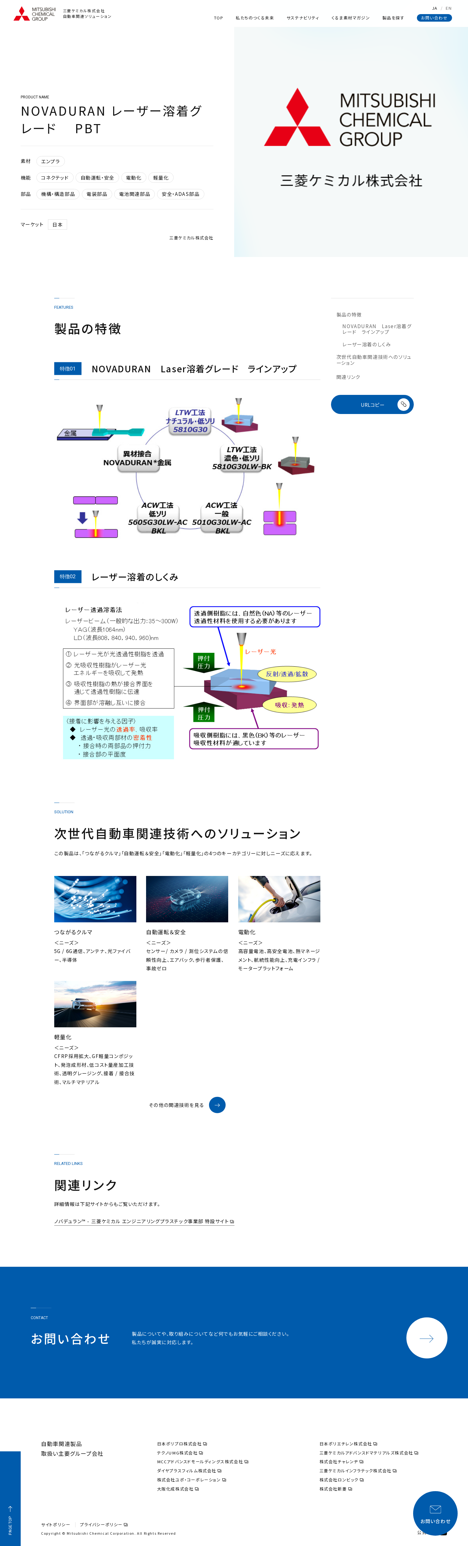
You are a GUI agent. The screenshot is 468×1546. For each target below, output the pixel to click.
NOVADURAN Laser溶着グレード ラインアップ (377, 329)
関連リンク (348, 377)
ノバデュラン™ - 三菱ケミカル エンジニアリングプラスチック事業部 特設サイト (144, 1221)
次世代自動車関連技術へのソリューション (374, 359)
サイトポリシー (55, 1525)
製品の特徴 (349, 314)
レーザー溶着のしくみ (366, 344)
